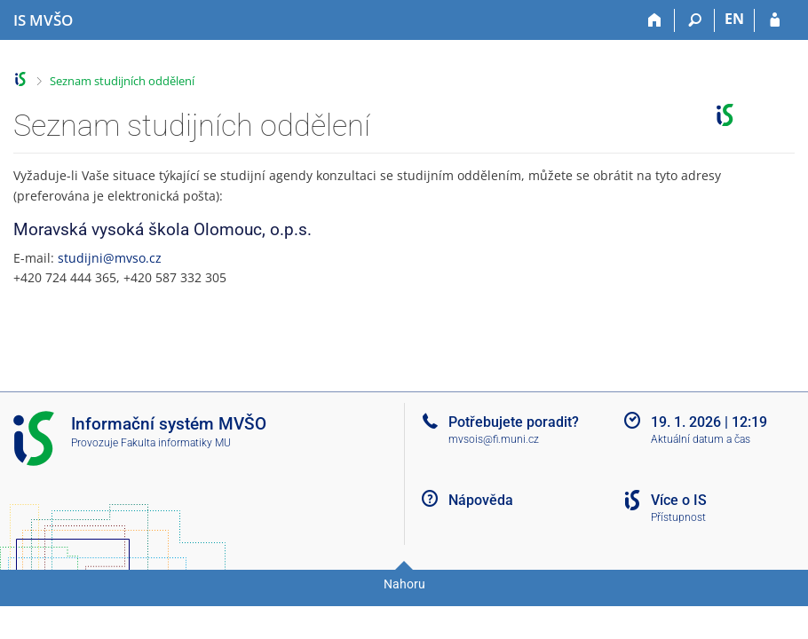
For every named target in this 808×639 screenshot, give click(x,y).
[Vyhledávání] (695, 20)
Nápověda (480, 500)
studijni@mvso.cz (110, 257)
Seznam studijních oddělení (122, 81)
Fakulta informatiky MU (176, 443)
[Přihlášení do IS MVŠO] (775, 20)
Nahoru (404, 584)
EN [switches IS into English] (734, 18)
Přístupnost (678, 517)
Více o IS (679, 500)
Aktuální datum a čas (700, 439)
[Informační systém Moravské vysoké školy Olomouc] (43, 20)
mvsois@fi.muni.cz (493, 439)
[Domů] (655, 20)
